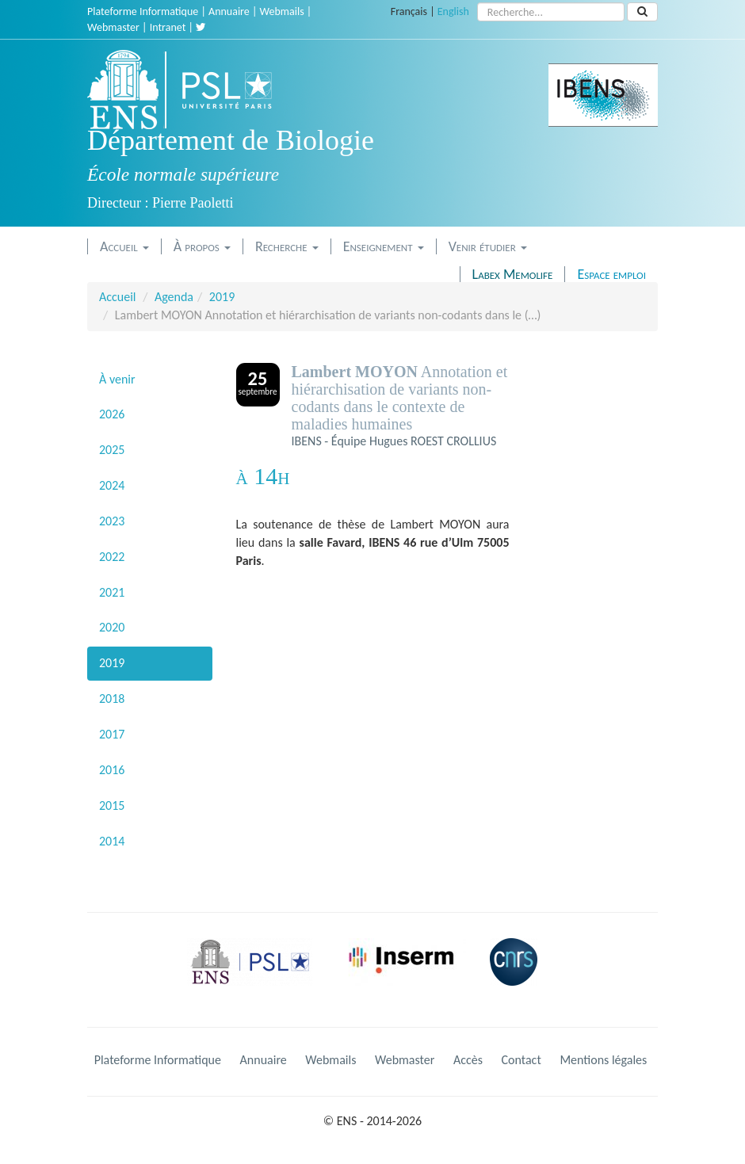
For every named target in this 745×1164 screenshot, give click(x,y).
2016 (111, 769)
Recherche (287, 246)
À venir (117, 379)
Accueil (124, 246)
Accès (468, 1059)
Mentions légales (603, 1059)
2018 (111, 698)
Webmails (282, 11)
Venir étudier (488, 246)
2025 (111, 449)
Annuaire (229, 11)
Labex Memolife (512, 274)
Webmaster (113, 27)
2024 (111, 485)
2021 (111, 592)
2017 (111, 734)
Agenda (174, 296)
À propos (202, 246)
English (453, 11)
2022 (111, 556)
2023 (111, 521)
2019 (222, 296)
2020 (111, 627)
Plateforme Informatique (142, 11)
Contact (521, 1059)
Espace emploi (611, 274)
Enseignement (383, 246)
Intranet (168, 27)
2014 (111, 841)
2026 (111, 414)
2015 (111, 805)
